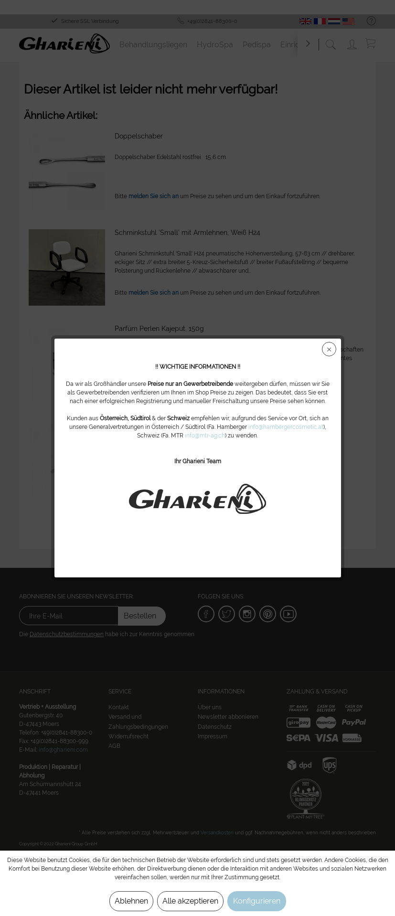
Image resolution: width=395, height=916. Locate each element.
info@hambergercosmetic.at (285, 427)
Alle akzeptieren (190, 900)
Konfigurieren (256, 900)
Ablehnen (131, 900)
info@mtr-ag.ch (205, 435)
